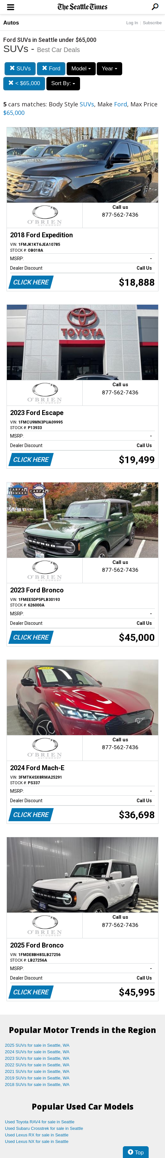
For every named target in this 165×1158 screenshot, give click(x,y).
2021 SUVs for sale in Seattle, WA (37, 1071)
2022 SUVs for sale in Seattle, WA (37, 1064)
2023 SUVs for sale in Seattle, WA (37, 1058)
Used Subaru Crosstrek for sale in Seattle (44, 1128)
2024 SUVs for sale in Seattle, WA (37, 1051)
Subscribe (152, 22)
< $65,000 (24, 83)
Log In (132, 22)
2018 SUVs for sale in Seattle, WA (37, 1084)
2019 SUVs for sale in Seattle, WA (37, 1078)
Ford (51, 68)
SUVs (20, 68)
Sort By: (63, 83)
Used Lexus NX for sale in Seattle (36, 1141)
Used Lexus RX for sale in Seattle (36, 1134)
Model (81, 68)
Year (109, 68)
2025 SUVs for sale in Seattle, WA (37, 1045)
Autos (11, 23)
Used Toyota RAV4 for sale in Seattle (39, 1121)
